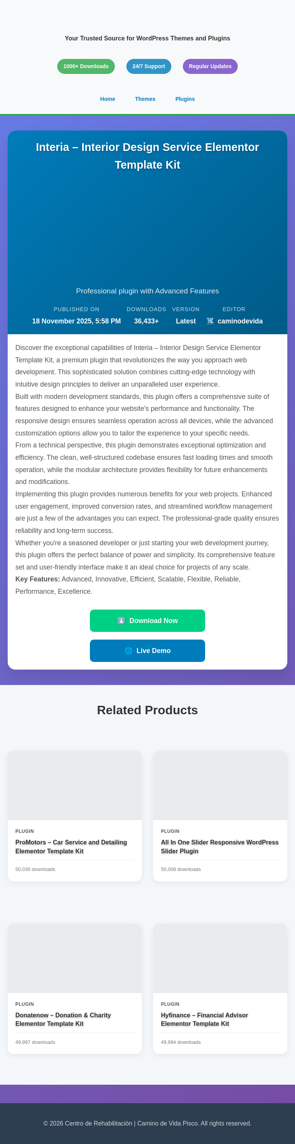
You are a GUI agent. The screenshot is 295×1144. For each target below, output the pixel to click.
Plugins (185, 99)
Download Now (147, 620)
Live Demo (147, 650)
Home (107, 99)
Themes (145, 99)
